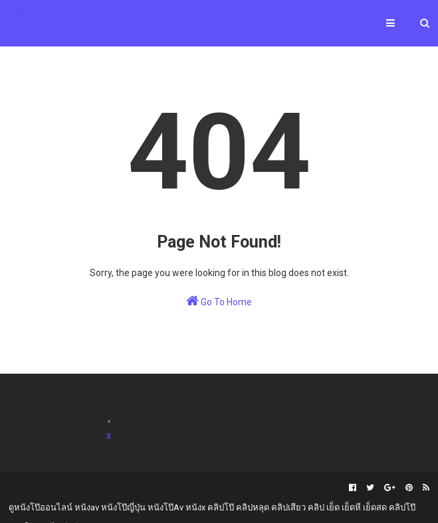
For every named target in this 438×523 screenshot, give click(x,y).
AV (17, 16)
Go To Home (219, 300)
